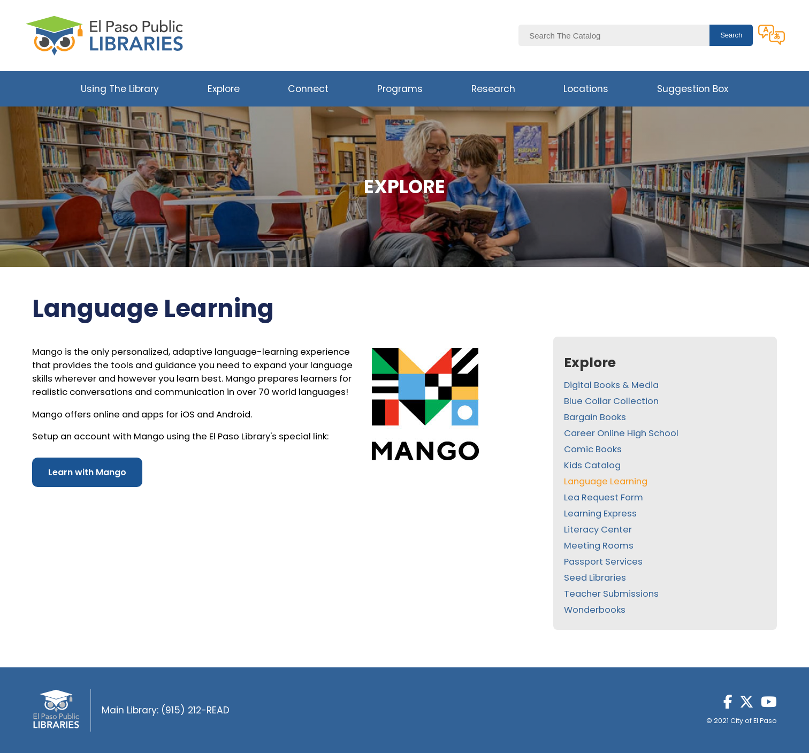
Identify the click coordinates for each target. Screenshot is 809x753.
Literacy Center (598, 529)
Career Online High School (621, 433)
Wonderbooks (594, 610)
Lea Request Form (603, 497)
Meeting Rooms (599, 545)
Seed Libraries (595, 578)
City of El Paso (753, 720)
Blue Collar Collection (611, 401)
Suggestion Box (692, 88)
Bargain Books (595, 417)
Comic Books (593, 449)
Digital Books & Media (611, 385)
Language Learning (605, 481)
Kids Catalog (592, 465)
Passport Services (603, 562)
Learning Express (600, 513)
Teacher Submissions (611, 594)
